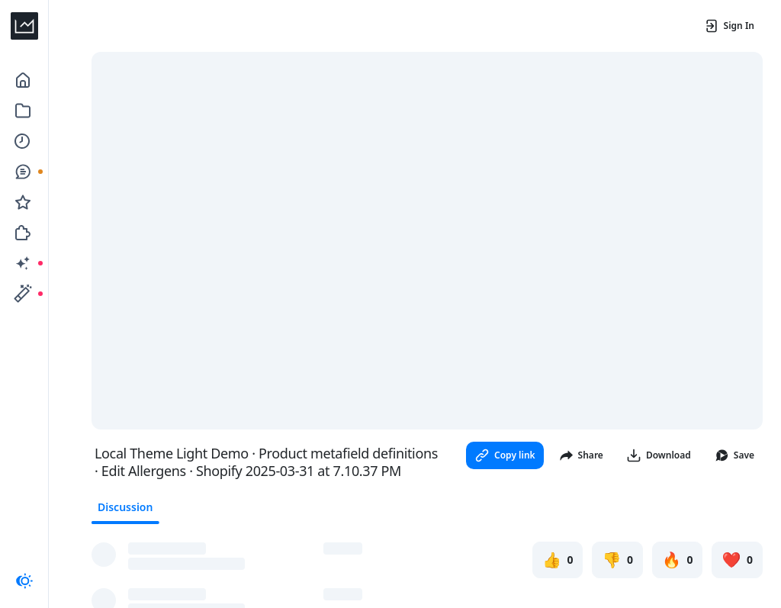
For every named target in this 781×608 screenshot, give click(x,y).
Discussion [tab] (125, 507)
